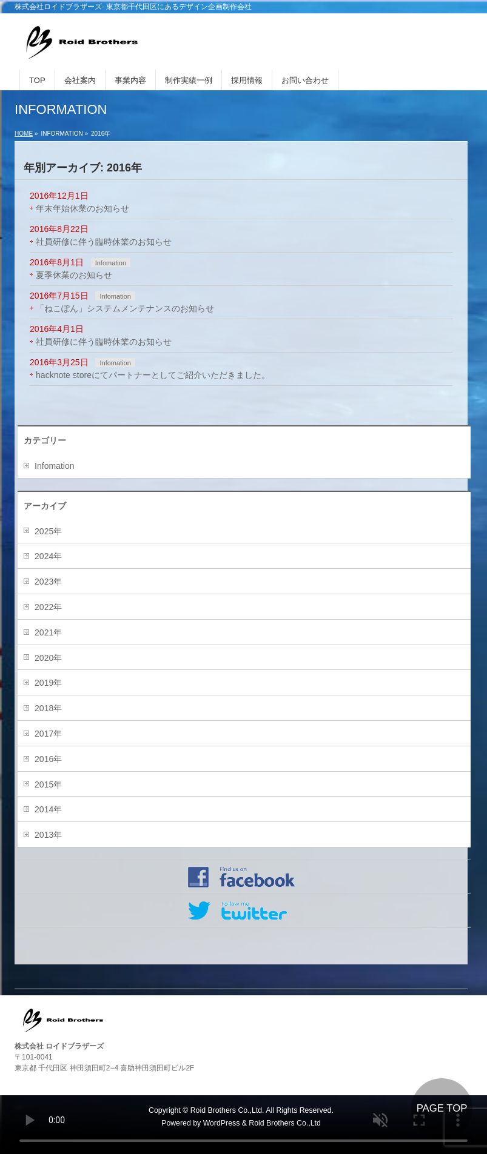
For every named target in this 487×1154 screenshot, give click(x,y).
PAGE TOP (442, 1108)
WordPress (221, 1123)
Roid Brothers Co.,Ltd (284, 1123)
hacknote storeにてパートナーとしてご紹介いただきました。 (153, 375)
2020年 (48, 658)
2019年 (48, 683)
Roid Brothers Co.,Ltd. (227, 1110)
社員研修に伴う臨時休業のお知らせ (104, 242)
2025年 (48, 531)
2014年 (48, 809)
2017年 (48, 733)
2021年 (48, 632)
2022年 (48, 607)
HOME (24, 133)
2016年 (48, 759)
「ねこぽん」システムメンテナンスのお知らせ (125, 308)
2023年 (48, 581)
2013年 (48, 835)
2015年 (48, 784)
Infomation (110, 263)
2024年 (48, 556)
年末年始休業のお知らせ (82, 208)
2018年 (48, 708)
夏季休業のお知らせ (74, 275)
